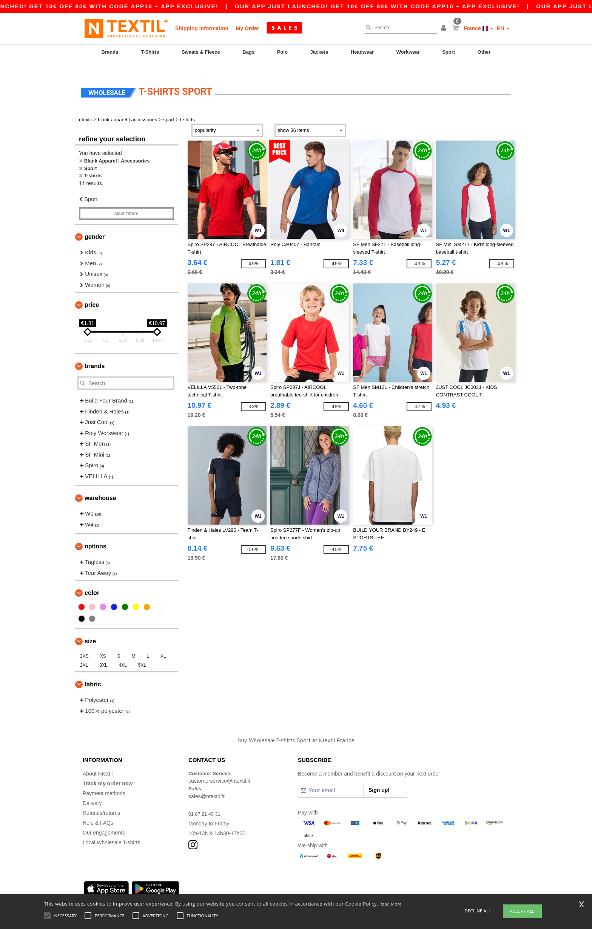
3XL (103, 654)
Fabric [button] (93, 673)
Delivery (92, 792)
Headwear (362, 52)
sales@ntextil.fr (206, 785)
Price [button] (92, 294)
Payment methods (104, 782)
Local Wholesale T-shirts (111, 831)
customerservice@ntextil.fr (219, 770)
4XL (123, 654)
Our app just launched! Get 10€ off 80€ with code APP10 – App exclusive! (393, 6)
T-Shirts (150, 52)
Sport (448, 52)
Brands (110, 52)
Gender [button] (95, 226)
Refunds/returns (101, 802)
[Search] (399, 27)
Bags (248, 52)
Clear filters (126, 202)
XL (163, 645)
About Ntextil (98, 762)
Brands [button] (95, 355)
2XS (84, 645)
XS (103, 645)
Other (484, 52)
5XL (142, 654)
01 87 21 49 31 (206, 802)
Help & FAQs (98, 811)
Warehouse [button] (100, 487)
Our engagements (104, 821)
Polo (282, 52)
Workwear (408, 52)
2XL (84, 654)
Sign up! (379, 779)
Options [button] (95, 535)
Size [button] (90, 630)
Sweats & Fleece (201, 52)
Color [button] (92, 582)
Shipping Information (201, 28)
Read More (390, 904)
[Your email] (331, 779)
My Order (247, 28)
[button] (445, 28)
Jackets (319, 52)
